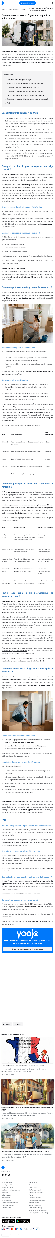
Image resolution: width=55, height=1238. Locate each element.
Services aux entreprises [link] (36, 1192)
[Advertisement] (27, 969)
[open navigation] (52, 3)
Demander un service (27, 3)
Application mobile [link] (7, 1187)
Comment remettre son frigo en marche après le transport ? (27, 99)
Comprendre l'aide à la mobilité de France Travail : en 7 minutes (23, 1066)
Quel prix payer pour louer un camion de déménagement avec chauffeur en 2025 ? (27, 1109)
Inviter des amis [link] (6, 1195)
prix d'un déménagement (18, 635)
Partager (6, 1024)
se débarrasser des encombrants (31, 412)
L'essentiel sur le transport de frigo (19, 80)
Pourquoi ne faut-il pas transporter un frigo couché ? (25, 83)
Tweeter (17, 1024)
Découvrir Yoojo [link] (6, 1208)
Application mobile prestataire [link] (11, 1190)
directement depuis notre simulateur (14, 651)
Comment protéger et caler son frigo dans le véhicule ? (26, 91)
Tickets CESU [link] (6, 1197)
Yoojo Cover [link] (32, 1185)
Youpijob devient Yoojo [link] (36, 1208)
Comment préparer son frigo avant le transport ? (23, 87)
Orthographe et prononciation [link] (38, 1210)
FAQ (8, 103)
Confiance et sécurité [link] (35, 1190)
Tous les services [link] (15, 1235)
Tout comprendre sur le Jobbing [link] (38, 1213)
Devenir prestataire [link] (7, 1185)
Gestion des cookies (35, 1205)
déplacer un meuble (42, 505)
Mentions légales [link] (34, 1202)
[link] (2, 3)
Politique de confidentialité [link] (37, 1200)
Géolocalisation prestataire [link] (10, 1202)
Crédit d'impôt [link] (33, 1187)
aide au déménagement (21, 190)
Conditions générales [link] (35, 1197)
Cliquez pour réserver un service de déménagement (27, 949)
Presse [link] (31, 1195)
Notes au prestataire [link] (8, 1205)
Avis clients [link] (5, 1192)
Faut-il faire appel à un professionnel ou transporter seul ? (27, 95)
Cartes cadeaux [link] (6, 1200)
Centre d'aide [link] (33, 1182)
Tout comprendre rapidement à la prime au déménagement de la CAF (25, 1152)
